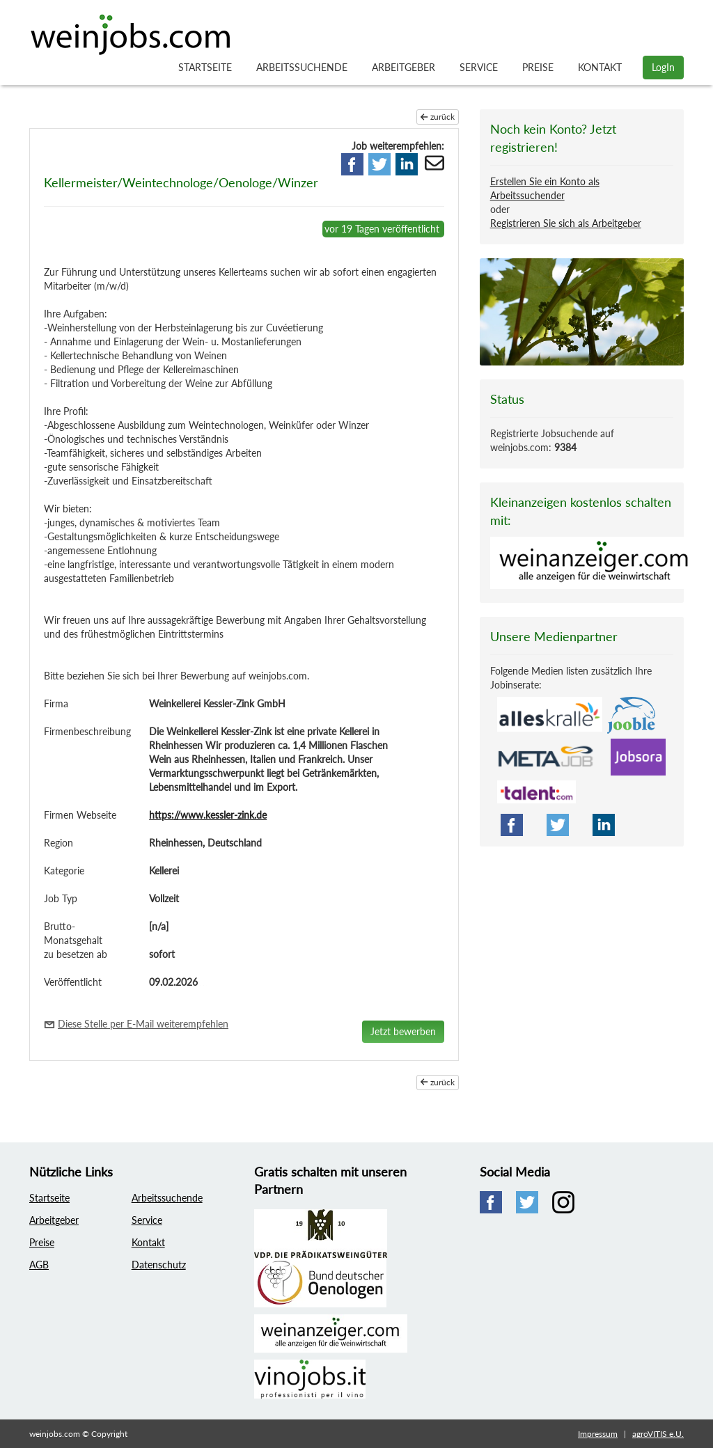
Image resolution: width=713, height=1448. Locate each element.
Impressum (598, 1434)
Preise (538, 67)
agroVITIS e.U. (658, 1434)
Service (479, 67)
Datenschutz (159, 1264)
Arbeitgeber (403, 67)
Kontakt (600, 67)
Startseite (205, 67)
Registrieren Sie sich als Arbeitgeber (565, 223)
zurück (438, 116)
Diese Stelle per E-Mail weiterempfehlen (143, 1024)
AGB (39, 1264)
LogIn (663, 67)
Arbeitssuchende (301, 67)
